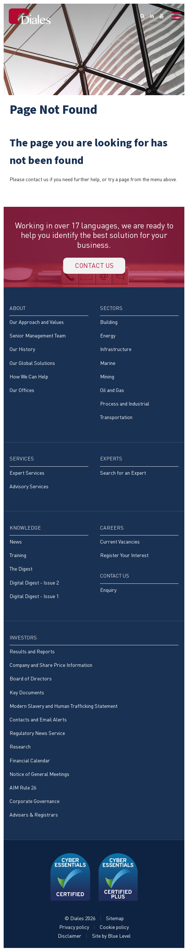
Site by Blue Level (111, 936)
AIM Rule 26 (22, 788)
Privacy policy (74, 927)
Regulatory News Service (37, 733)
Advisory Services (29, 487)
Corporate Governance (34, 801)
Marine (107, 363)
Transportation (116, 417)
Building (109, 322)
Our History (22, 349)
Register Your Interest (124, 555)
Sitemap (115, 918)
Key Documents (26, 693)
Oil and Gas (112, 390)
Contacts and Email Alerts (38, 720)
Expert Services (27, 473)
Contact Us (114, 576)
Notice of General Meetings (39, 774)
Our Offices (21, 390)
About (17, 308)
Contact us (94, 266)
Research (20, 747)
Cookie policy (114, 927)
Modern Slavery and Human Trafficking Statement (63, 706)
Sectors (111, 308)
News (15, 542)
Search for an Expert (123, 473)
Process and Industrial (124, 404)
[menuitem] (48, 352)
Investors (23, 638)
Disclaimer (69, 936)
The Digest (20, 569)
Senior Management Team (37, 336)
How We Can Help (28, 377)
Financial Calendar (29, 761)
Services (21, 459)
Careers (112, 528)
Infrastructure (115, 349)
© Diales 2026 (80, 918)
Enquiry (108, 590)
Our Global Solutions (32, 363)
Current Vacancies (120, 542)
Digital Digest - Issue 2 (34, 583)
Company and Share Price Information (50, 665)
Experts (111, 459)
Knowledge (25, 528)
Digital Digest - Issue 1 (34, 596)
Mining (107, 377)
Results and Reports (32, 652)
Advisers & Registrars (33, 815)
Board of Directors (30, 679)
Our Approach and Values (36, 322)
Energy (107, 336)
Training (17, 555)
